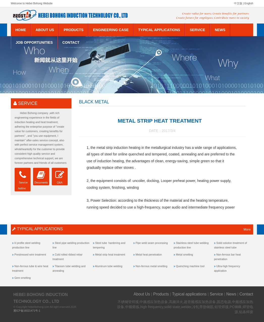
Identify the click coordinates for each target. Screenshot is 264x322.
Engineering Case (111, 30)
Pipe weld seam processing (152, 242)
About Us (45, 30)
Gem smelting (22, 277)
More (247, 229)
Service (197, 30)
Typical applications (159, 30)
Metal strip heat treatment (110, 254)
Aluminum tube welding (108, 266)
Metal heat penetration (149, 254)
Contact (70, 42)
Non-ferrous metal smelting (151, 266)
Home (20, 30)
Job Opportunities (34, 42)
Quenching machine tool (190, 266)
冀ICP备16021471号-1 (26, 310)
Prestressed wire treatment (30, 254)
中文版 (238, 3)
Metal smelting (184, 254)
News (220, 30)
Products (74, 30)
